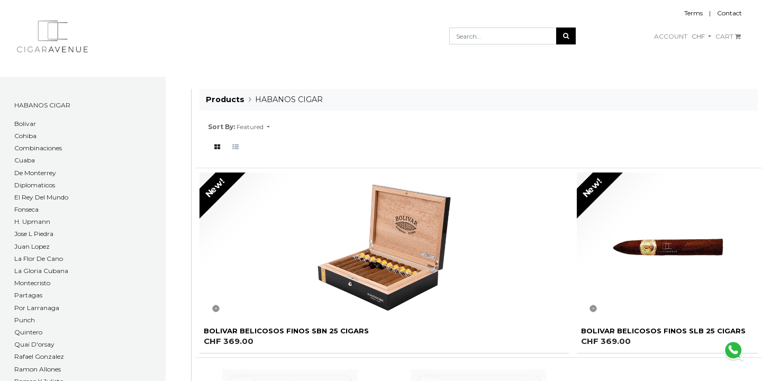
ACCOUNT (670, 36)
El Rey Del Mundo (41, 197)
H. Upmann (32, 221)
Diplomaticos (34, 185)
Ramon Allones (37, 369)
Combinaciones (38, 148)
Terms (693, 13)
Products (225, 99)
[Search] (566, 36)
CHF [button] (699, 36)
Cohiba (25, 136)
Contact (729, 13)
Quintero (28, 332)
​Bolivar (25, 124)
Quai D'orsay (34, 344)
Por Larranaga (36, 308)
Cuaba (24, 160)
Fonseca (26, 209)
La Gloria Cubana (41, 271)
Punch (24, 320)
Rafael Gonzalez (39, 356)
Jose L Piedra (33, 234)
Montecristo (32, 283)
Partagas (28, 295)
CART (728, 36)
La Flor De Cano (38, 258)
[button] (253, 127)
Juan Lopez (32, 246)
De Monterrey (35, 173)
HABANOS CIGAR (42, 105)
